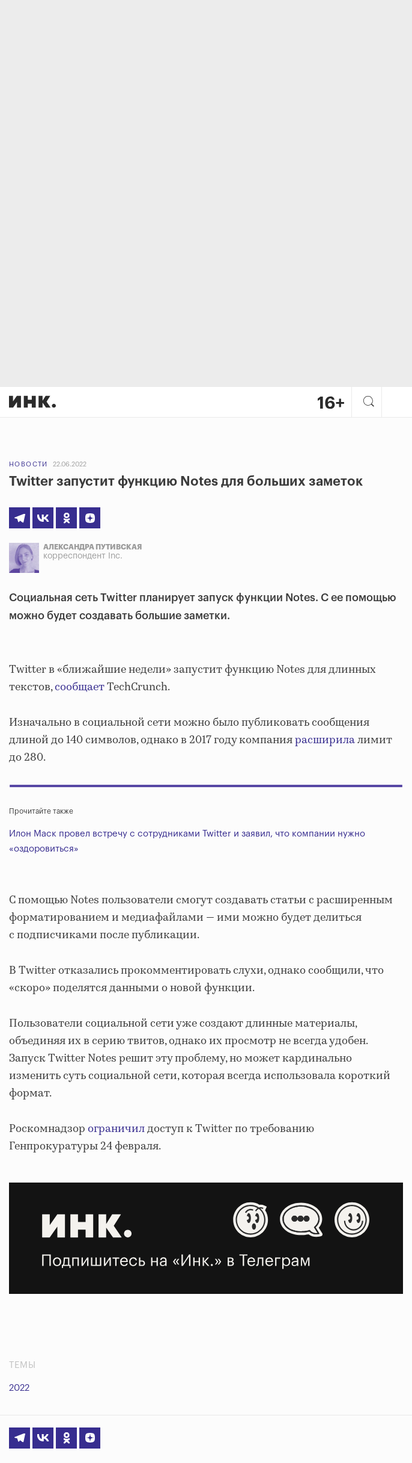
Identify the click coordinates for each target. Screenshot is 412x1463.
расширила (323, 740)
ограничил (116, 1129)
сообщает (78, 687)
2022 (19, 1388)
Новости (28, 464)
